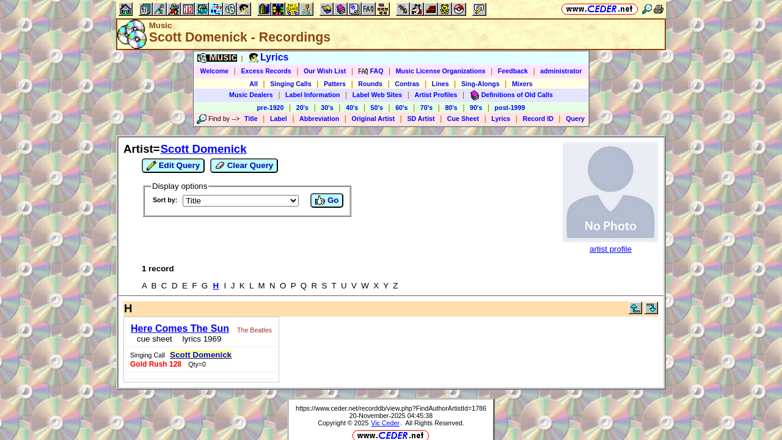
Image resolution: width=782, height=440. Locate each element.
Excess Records (266, 71)
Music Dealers (251, 94)
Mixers (522, 83)
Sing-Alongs (480, 83)
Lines (440, 83)
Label (278, 118)
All (253, 83)
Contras (407, 83)
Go (326, 200)
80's (451, 107)
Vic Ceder (385, 383)
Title (251, 118)
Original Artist (373, 118)
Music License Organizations (441, 71)
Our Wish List (325, 71)
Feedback (513, 71)
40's (352, 107)
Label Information (312, 94)
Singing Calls (291, 83)
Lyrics (500, 118)
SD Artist (420, 118)
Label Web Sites (378, 94)
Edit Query (173, 165)
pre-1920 (270, 107)
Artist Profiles (436, 94)
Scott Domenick (204, 148)
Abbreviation (319, 118)
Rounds (370, 83)
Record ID (538, 118)
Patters (335, 83)
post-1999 (510, 107)
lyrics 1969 (195, 335)
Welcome (214, 71)
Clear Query (244, 165)
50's (377, 107)
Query (575, 118)
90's (476, 107)
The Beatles (250, 326)
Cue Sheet (463, 118)
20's (302, 107)
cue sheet (151, 335)
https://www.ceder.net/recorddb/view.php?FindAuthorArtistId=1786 (391, 368)
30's (327, 107)
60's (401, 107)
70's (426, 107)
